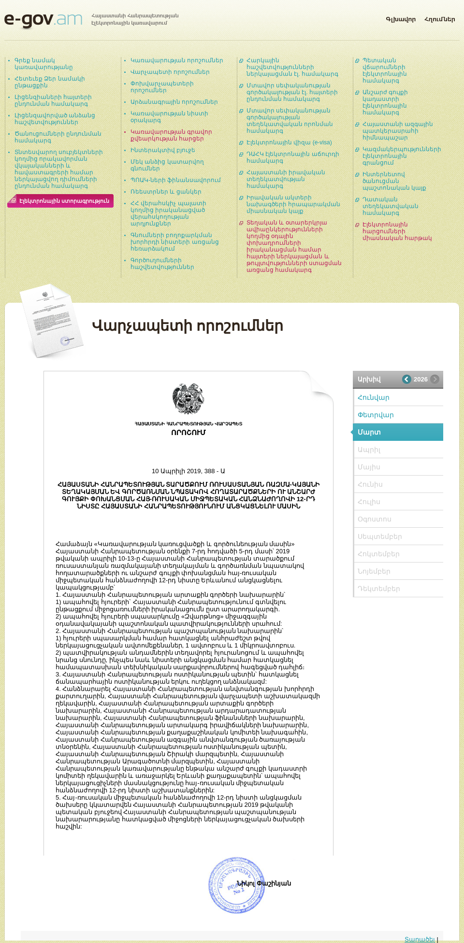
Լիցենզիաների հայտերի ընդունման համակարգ (53, 100)
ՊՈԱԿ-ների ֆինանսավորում (175, 180)
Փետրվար (376, 415)
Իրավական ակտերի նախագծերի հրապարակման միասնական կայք (293, 204)
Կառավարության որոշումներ (176, 60)
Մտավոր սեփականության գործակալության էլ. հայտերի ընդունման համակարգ (292, 92)
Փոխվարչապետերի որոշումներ (162, 87)
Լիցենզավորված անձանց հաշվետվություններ (54, 119)
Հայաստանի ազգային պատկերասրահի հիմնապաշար (397, 131)
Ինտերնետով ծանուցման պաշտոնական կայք (394, 181)
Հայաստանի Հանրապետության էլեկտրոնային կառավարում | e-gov (91, 21)
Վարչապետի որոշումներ (170, 72)
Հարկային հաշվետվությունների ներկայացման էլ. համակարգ (292, 67)
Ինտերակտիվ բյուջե (162, 150)
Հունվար (374, 397)
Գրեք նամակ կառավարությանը (43, 63)
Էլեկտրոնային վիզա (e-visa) (289, 142)
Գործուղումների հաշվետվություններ (162, 263)
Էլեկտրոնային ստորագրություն (64, 201)
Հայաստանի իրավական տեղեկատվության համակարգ (285, 179)
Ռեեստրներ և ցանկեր (166, 191)
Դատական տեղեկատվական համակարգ (390, 206)
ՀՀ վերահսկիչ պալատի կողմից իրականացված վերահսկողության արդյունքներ (168, 213)
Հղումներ (440, 17)
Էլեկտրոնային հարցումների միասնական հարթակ (397, 231)
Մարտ (369, 432)
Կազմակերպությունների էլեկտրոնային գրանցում (401, 156)
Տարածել (420, 939)
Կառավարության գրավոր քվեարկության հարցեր (171, 135)
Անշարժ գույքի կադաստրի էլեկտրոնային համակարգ (385, 102)
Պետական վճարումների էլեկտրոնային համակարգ (384, 70)
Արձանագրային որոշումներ (174, 102)
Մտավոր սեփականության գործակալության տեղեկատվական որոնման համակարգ (289, 120)
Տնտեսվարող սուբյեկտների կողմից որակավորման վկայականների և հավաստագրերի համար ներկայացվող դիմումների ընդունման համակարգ (58, 169)
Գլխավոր (400, 17)
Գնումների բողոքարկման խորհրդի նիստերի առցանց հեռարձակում (174, 242)
